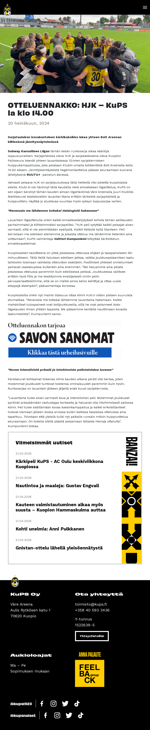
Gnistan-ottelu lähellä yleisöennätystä (59, 548)
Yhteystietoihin (92, 636)
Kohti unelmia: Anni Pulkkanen (50, 529)
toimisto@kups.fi (91, 604)
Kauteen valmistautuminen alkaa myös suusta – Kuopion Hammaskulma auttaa (61, 507)
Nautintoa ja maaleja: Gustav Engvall (57, 485)
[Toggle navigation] (145, 7)
